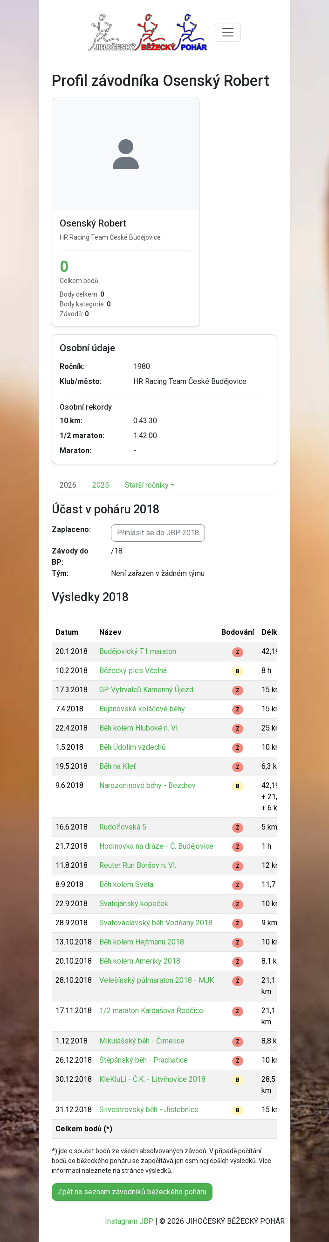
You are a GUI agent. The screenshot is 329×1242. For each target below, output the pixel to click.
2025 (100, 485)
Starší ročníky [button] (147, 485)
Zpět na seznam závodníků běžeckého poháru (132, 1191)
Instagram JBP (129, 1221)
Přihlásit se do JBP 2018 (158, 532)
